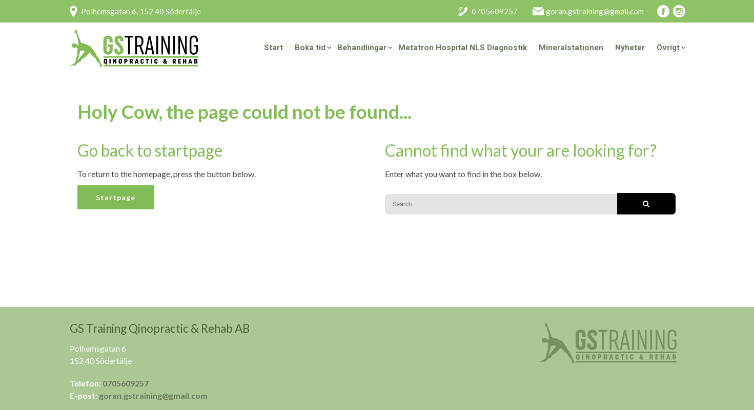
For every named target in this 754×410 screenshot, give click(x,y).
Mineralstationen (571, 48)
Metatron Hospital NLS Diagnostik (462, 48)
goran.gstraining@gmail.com (153, 395)
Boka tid (310, 48)
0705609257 (126, 383)
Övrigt (668, 48)
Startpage (115, 197)
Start (273, 48)
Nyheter (630, 48)
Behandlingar (361, 48)
